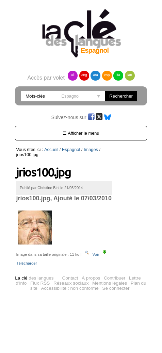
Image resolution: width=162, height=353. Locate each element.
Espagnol (71, 149)
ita (118, 75)
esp (107, 75)
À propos (91, 278)
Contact (70, 278)
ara (95, 75)
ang (84, 75)
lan (129, 75)
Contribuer (114, 278)
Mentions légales (109, 283)
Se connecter (115, 288)
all (73, 75)
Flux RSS (40, 283)
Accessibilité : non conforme (70, 288)
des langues (34, 278)
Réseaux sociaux (71, 283)
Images (91, 149)
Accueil (51, 149)
